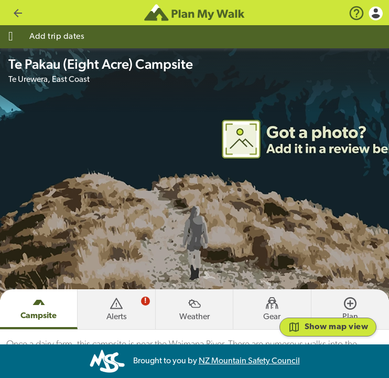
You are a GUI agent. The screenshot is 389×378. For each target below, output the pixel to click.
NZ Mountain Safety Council (249, 361)
